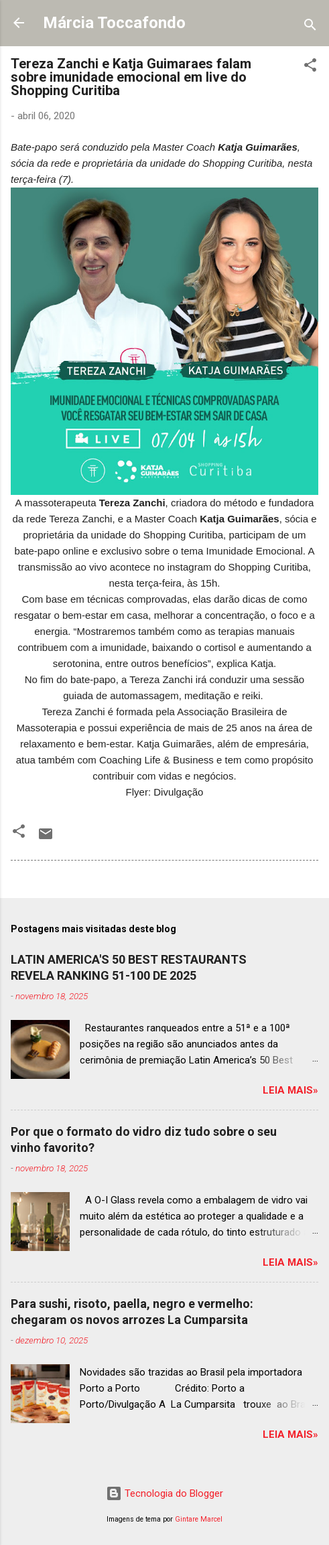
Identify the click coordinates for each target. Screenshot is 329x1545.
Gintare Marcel (198, 1519)
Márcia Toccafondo (114, 22)
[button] (310, 67)
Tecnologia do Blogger (164, 1493)
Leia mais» (290, 1090)
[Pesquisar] (310, 27)
